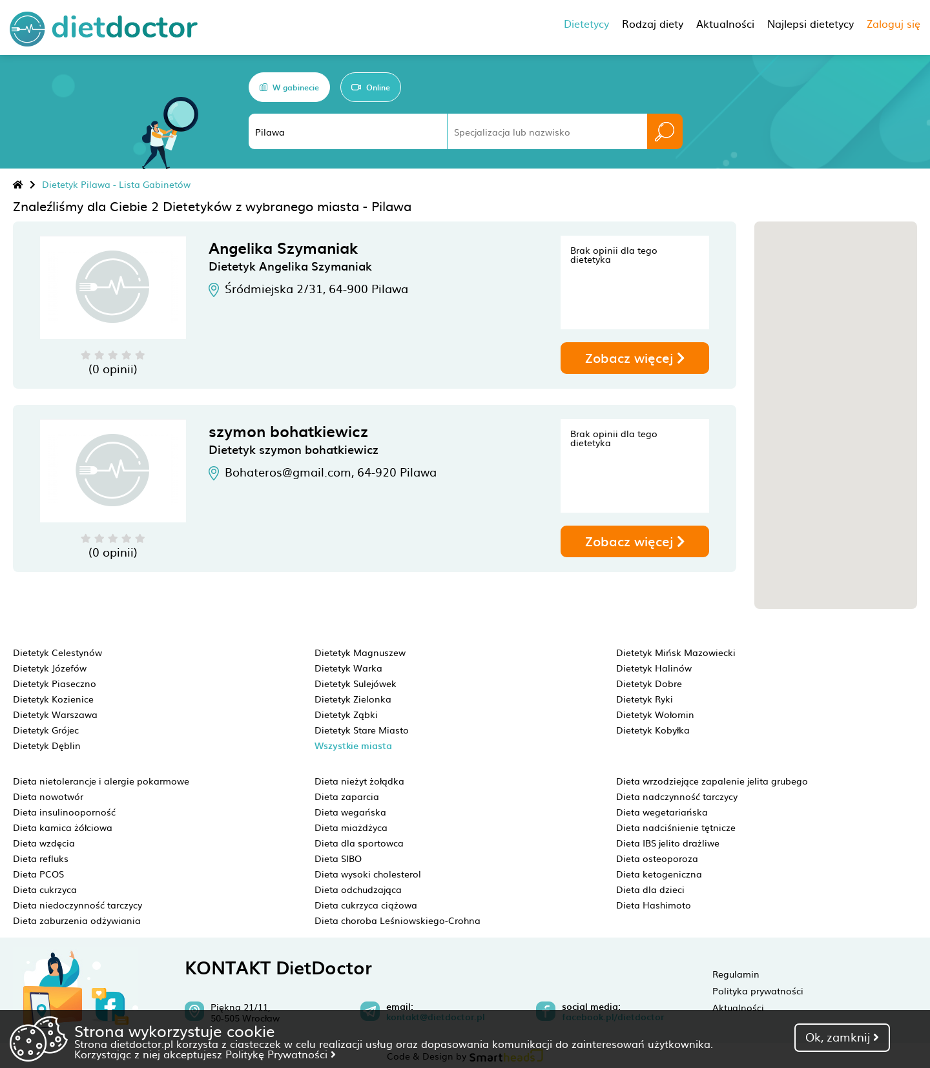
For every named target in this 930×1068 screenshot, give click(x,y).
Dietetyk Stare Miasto (362, 729)
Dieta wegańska (350, 811)
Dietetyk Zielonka (353, 698)
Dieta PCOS (38, 873)
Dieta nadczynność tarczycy (677, 796)
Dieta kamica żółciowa (62, 827)
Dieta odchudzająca (358, 889)
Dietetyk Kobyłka (653, 729)
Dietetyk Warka (348, 667)
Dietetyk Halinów (654, 667)
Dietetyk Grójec (46, 729)
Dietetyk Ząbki (346, 714)
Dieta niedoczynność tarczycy (77, 904)
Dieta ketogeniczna (659, 873)
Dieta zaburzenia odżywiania (77, 920)
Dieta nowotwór (48, 796)
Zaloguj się (893, 23)
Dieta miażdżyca (351, 827)
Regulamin (736, 973)
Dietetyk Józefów (50, 667)
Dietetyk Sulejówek (356, 683)
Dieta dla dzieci (650, 889)
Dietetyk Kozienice (53, 698)
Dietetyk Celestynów (57, 652)
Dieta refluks (40, 858)
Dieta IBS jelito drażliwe (667, 842)
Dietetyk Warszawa (55, 714)
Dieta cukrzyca (45, 889)
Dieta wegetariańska (662, 811)
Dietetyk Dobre (649, 683)
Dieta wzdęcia (44, 842)
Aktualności (738, 1007)
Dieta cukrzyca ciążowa (366, 904)
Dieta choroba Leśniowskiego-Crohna (397, 920)
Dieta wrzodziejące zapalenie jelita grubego (712, 780)
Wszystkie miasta (353, 745)
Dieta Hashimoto (653, 904)
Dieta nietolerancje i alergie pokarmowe (101, 780)
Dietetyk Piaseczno (54, 683)
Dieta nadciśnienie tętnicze (676, 827)
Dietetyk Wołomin (655, 714)
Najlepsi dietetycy (810, 23)
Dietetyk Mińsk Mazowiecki (676, 652)
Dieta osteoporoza (657, 858)
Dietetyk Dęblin (47, 745)
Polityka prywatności (757, 990)
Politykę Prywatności (280, 1054)
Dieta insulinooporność (64, 811)
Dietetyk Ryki (644, 698)
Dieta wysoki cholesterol (368, 873)
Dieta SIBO (338, 858)
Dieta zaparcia (347, 796)
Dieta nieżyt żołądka (359, 780)
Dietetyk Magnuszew (360, 652)
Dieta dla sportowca (359, 842)
